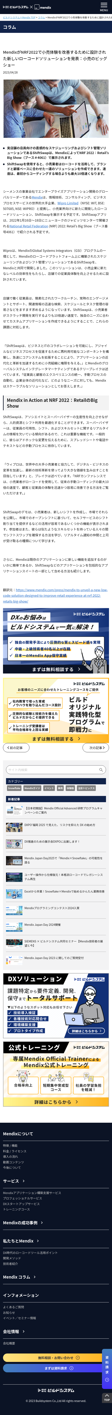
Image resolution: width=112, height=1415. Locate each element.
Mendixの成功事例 (20, 1222)
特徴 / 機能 (10, 1145)
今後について (12, 1167)
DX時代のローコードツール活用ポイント (30, 1253)
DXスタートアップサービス (21, 1204)
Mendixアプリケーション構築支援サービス (32, 1193)
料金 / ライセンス (14, 1151)
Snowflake (14, 788)
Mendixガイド (32, 788)
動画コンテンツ (13, 1162)
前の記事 (16, 747)
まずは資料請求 (59, 1368)
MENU (104, 7)
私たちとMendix (18, 1241)
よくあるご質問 (13, 1307)
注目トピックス (86, 788)
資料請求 (107, 1369)
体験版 (70, 788)
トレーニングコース (16, 1209)
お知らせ (9, 1312)
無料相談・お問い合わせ (59, 1357)
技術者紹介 (10, 1264)
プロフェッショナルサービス (22, 1198)
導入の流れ (10, 1156)
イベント (49, 788)
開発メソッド (12, 1258)
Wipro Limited (68, 203)
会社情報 (11, 1331)
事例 (60, 788)
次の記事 (95, 747)
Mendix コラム (16, 1277)
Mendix (37, 197)
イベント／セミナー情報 (19, 1318)
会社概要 (9, 1343)
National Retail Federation (28, 226)
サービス (11, 1181)
